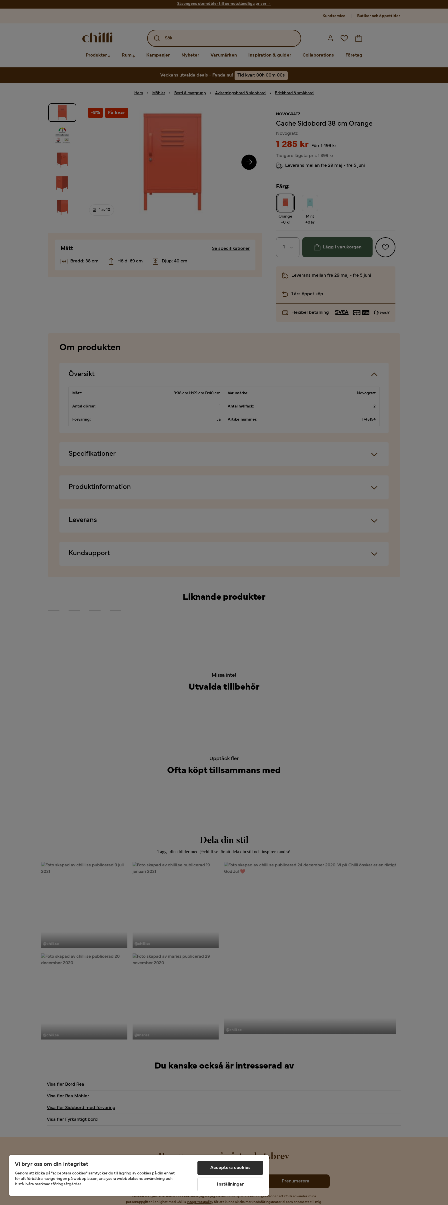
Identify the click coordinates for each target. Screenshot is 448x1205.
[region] (139, 1175)
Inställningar (230, 1184)
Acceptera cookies (230, 1168)
